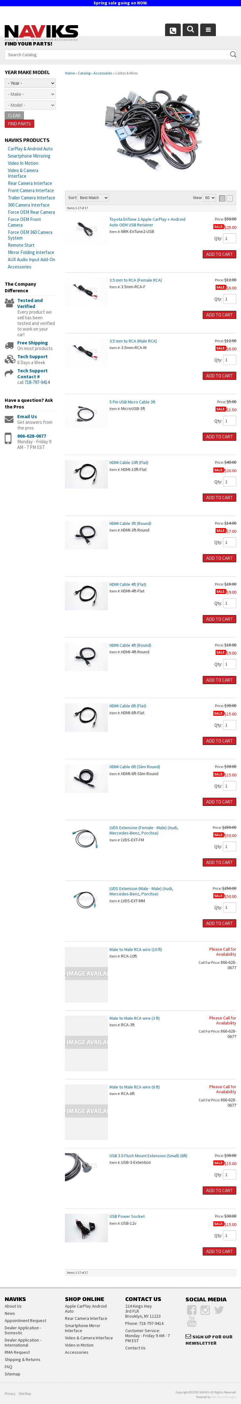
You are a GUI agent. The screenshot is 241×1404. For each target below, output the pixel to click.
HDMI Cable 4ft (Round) (130, 645)
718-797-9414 (37, 382)
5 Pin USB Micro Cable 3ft (132, 402)
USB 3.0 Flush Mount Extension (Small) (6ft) (148, 1155)
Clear (14, 115)
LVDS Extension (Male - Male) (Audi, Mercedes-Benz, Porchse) (141, 891)
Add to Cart (219, 254)
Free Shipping (32, 342)
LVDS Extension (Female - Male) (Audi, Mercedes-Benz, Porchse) (144, 830)
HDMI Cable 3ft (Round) (130, 523)
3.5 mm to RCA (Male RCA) (133, 341)
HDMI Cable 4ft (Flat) (128, 584)
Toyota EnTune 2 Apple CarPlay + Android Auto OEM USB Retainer (147, 221)
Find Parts (19, 123)
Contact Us (135, 1348)
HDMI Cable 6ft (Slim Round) (135, 767)
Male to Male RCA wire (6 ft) (135, 1087)
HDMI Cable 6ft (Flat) (128, 706)
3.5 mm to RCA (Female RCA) (136, 280)
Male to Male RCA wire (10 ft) (136, 949)
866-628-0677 (31, 436)
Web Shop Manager (223, 1397)
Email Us (27, 416)
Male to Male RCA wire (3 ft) (135, 1018)
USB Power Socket (127, 1216)
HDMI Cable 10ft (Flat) (129, 462)
